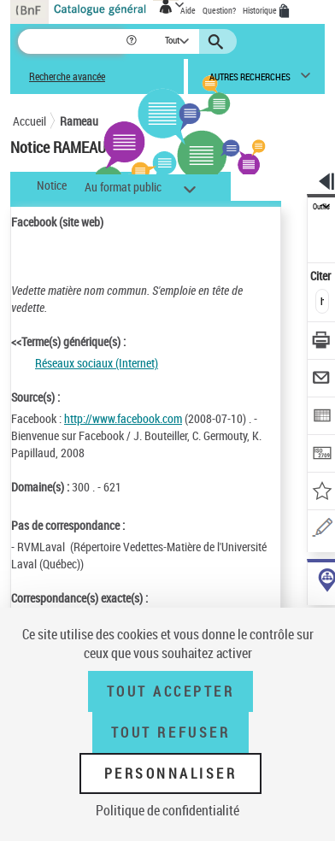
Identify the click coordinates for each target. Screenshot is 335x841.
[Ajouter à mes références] (321, 492)
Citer (321, 276)
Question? (219, 10)
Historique (261, 10)
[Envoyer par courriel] (321, 380)
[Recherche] (71, 41)
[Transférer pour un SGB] (321, 455)
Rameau (79, 121)
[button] (133, 41)
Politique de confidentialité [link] (167, 810)
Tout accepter (171, 691)
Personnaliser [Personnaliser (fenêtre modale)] (171, 773)
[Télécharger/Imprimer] (321, 342)
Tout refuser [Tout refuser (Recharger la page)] (170, 732)
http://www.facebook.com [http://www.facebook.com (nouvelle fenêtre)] (123, 418)
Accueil (29, 121)
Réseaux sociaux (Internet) (96, 363)
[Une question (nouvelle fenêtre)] (321, 530)
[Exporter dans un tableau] (321, 417)
